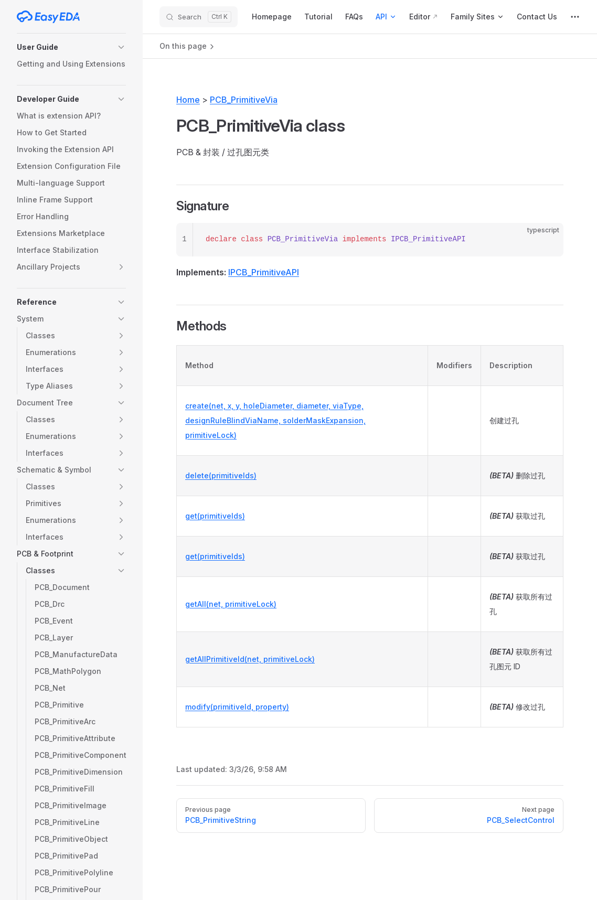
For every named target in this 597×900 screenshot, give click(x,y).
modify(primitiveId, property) (237, 706)
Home (188, 99)
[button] (71, 47)
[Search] (198, 16)
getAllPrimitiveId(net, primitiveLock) (250, 659)
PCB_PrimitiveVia (244, 99)
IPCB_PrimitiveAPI (263, 272)
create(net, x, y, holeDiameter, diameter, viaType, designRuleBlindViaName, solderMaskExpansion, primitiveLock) (275, 420)
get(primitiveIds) (215, 515)
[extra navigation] (575, 17)
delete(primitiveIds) (221, 475)
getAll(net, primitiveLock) (230, 603)
